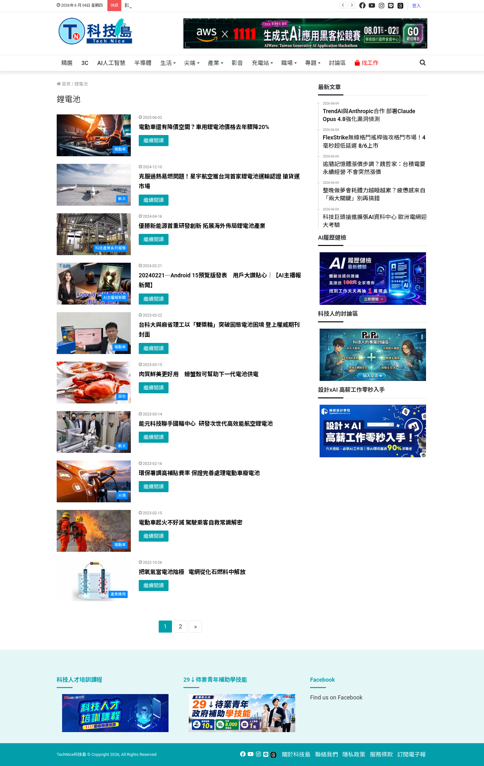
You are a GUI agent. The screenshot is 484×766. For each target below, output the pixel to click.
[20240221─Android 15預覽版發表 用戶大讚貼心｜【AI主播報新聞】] (94, 284)
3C (84, 63)
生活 (166, 63)
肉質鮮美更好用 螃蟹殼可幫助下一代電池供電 (198, 374)
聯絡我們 (326, 754)
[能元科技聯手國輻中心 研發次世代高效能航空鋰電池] (94, 432)
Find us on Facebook (336, 697)
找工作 (366, 63)
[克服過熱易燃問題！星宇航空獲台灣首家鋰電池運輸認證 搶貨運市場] (94, 185)
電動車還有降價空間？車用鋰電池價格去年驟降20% (204, 127)
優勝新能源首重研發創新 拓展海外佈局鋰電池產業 (202, 225)
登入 (416, 5)
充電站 (260, 63)
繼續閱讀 (153, 141)
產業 (213, 63)
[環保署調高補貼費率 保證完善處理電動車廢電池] (94, 481)
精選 (67, 63)
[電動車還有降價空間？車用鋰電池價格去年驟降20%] (94, 135)
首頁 (64, 84)
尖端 (189, 63)
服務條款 (381, 754)
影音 (237, 63)
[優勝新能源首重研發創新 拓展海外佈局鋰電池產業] (94, 234)
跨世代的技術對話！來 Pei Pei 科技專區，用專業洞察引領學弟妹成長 (211, 5)
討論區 (337, 63)
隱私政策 (353, 754)
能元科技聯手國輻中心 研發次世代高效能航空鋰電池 (206, 423)
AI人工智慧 (111, 63)
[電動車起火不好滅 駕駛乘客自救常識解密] (94, 531)
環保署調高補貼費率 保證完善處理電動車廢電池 (199, 473)
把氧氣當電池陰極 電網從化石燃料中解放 (192, 572)
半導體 (142, 63)
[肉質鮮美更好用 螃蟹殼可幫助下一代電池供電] (94, 382)
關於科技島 (296, 754)
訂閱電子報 (411, 754)
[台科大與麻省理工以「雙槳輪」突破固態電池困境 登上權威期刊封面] (94, 333)
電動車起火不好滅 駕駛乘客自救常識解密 (191, 522)
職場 (287, 63)
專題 (310, 63)
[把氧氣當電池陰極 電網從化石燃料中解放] (94, 580)
